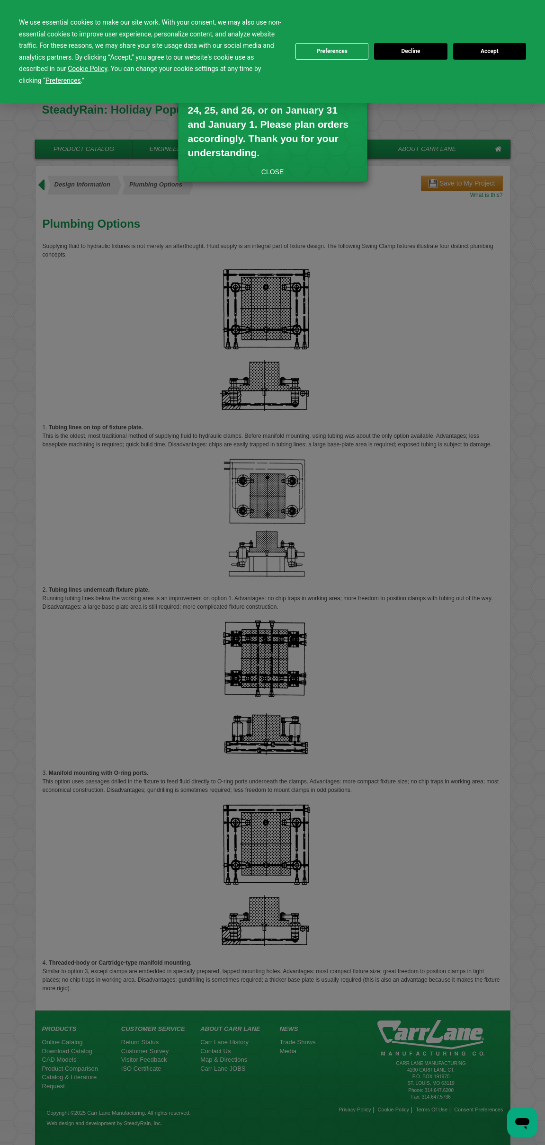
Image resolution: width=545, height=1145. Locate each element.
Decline (410, 51)
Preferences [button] (63, 80)
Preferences (332, 51)
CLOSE (272, 172)
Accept (490, 51)
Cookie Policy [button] (87, 68)
